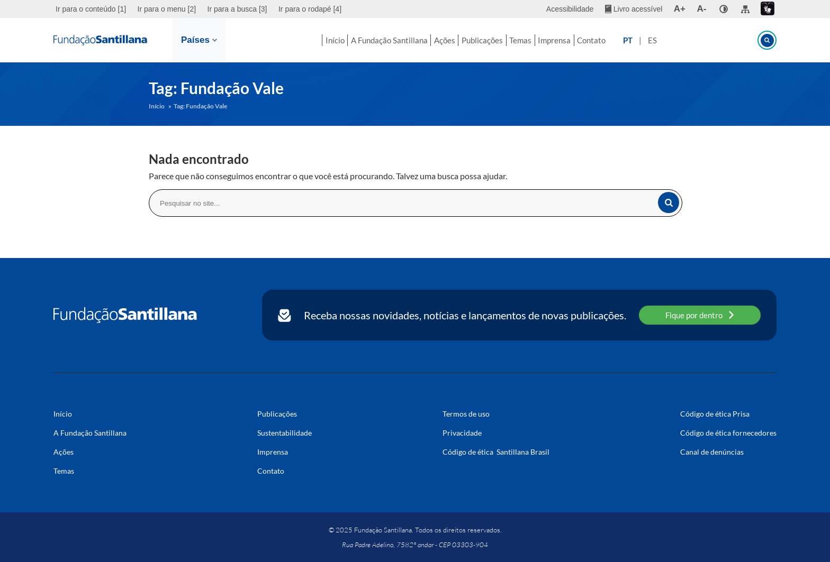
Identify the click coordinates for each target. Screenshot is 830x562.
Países (199, 40)
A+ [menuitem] (679, 9)
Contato (620, 40)
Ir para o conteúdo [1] (91, 9)
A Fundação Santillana (370, 40)
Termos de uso (466, 413)
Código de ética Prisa (715, 413)
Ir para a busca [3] (237, 9)
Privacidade (462, 432)
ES (685, 40)
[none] (723, 9)
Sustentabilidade (284, 432)
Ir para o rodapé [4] (309, 9)
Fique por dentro (699, 315)
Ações (435, 40)
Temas (530, 40)
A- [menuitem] (702, 9)
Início (307, 40)
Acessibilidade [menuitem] (570, 9)
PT (660, 40)
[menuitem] (92, 9)
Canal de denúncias (712, 451)
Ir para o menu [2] (167, 9)
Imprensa (573, 40)
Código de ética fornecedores (728, 432)
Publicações (482, 40)
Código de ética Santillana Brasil (496, 451)
